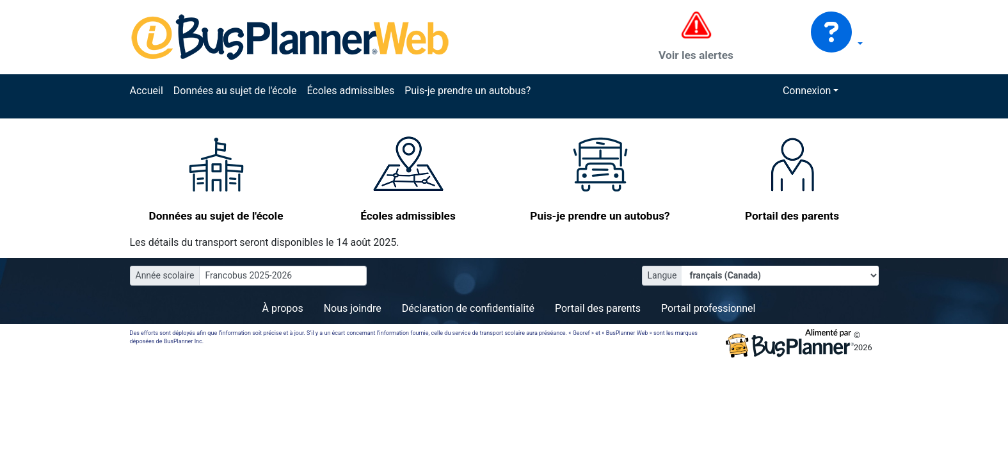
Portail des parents (598, 308)
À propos (282, 308)
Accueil (146, 91)
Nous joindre (352, 308)
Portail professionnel (708, 308)
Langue (662, 275)
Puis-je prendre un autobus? (467, 91)
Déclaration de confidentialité (468, 308)
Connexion (807, 91)
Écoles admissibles (350, 91)
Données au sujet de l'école (235, 91)
